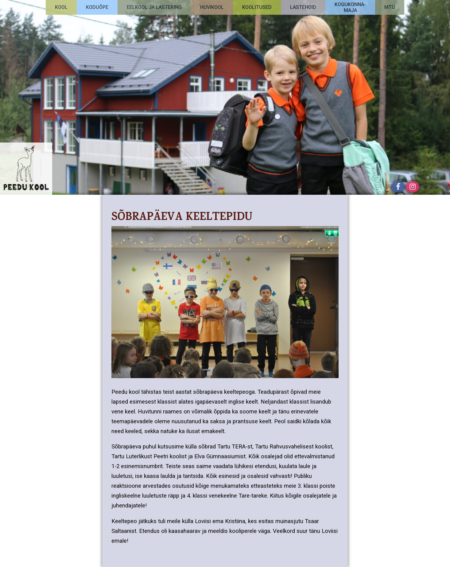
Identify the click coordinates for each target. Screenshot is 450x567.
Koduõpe (97, 7)
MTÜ (389, 7)
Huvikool (212, 7)
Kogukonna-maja (350, 7)
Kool (61, 7)
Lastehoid (303, 7)
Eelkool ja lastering (154, 7)
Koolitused (257, 7)
